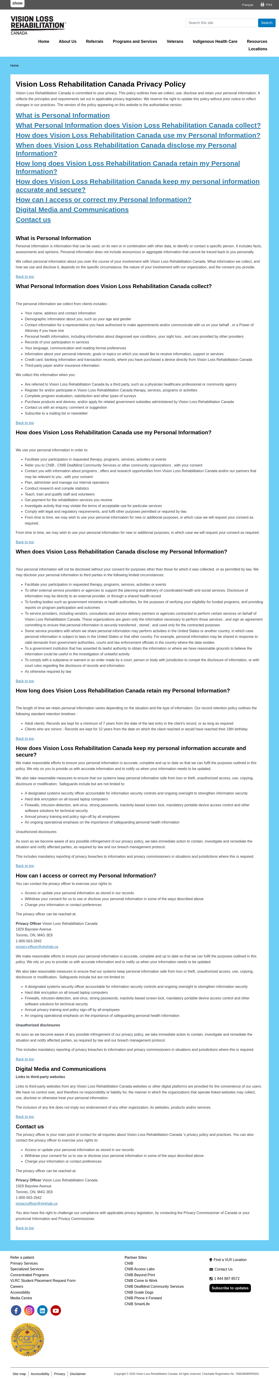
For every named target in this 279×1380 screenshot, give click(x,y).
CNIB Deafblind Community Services (154, 1286)
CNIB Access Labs (140, 1269)
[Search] (222, 23)
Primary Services (24, 1263)
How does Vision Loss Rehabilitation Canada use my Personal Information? (138, 135)
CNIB (129, 1263)
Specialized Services (27, 1269)
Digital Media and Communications (72, 209)
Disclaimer (78, 1374)
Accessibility (20, 1292)
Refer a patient (22, 1257)
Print (269, 4)
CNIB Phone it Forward (143, 1298)
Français (247, 5)
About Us (68, 41)
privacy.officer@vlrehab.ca (37, 947)
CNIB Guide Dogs (139, 1292)
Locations (257, 49)
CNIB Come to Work (141, 1281)
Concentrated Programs (29, 1275)
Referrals (94, 41)
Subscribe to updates (230, 1288)
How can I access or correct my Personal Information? (104, 199)
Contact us (33, 219)
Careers (16, 1286)
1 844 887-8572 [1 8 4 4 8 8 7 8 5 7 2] (227, 1278)
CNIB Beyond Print (140, 1275)
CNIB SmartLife (137, 1304)
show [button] (17, 3)
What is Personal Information (63, 115)
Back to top (25, 277)
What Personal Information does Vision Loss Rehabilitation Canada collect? (138, 125)
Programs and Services (135, 41)
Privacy (59, 1374)
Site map (19, 1374)
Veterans (175, 41)
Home (43, 41)
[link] (16, 1310)
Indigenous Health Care (215, 41)
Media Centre (21, 1298)
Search (267, 23)
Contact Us (224, 1269)
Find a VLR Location (230, 1260)
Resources (257, 41)
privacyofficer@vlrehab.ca (37, 1203)
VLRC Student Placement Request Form (43, 1281)
